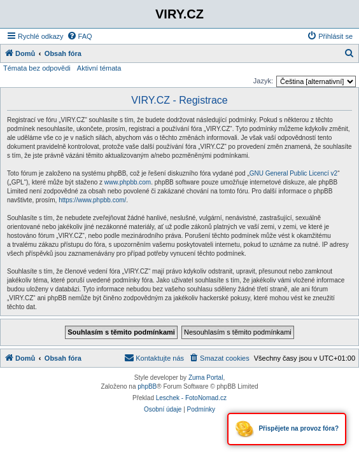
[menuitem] (79, 36)
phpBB (147, 386)
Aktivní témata (99, 68)
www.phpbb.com (127, 182)
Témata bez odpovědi (37, 68)
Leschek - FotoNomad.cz (191, 397)
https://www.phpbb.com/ (92, 200)
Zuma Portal (205, 377)
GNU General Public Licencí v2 (293, 173)
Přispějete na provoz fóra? (287, 429)
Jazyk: (263, 81)
